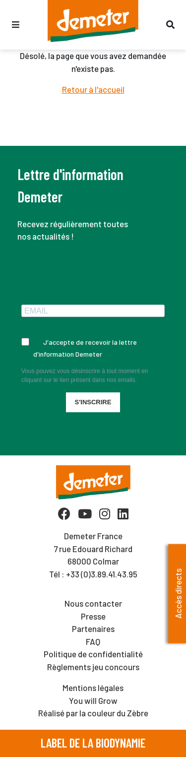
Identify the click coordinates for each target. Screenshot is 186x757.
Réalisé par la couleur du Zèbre (93, 713)
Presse (93, 616)
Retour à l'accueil (93, 89)
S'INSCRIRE (93, 402)
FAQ (93, 641)
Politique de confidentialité (93, 654)
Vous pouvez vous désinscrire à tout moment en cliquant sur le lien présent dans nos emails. (84, 375)
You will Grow (93, 700)
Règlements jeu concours (93, 667)
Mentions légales (93, 688)
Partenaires (93, 628)
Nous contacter (93, 603)
